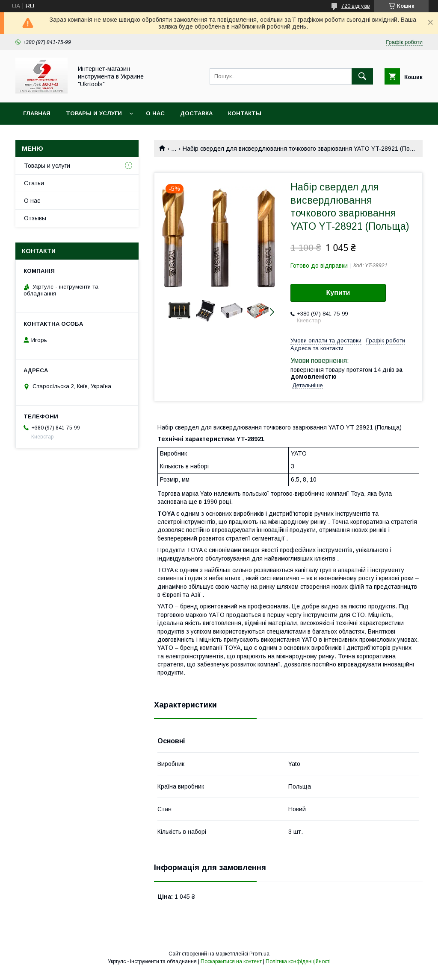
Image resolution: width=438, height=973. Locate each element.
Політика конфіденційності (298, 961)
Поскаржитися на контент (231, 961)
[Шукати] (362, 76)
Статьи (34, 183)
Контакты (244, 113)
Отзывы (35, 218)
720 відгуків (355, 6)
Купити (338, 292)
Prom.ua (259, 954)
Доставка (196, 113)
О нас (155, 113)
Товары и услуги (94, 113)
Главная (36, 113)
